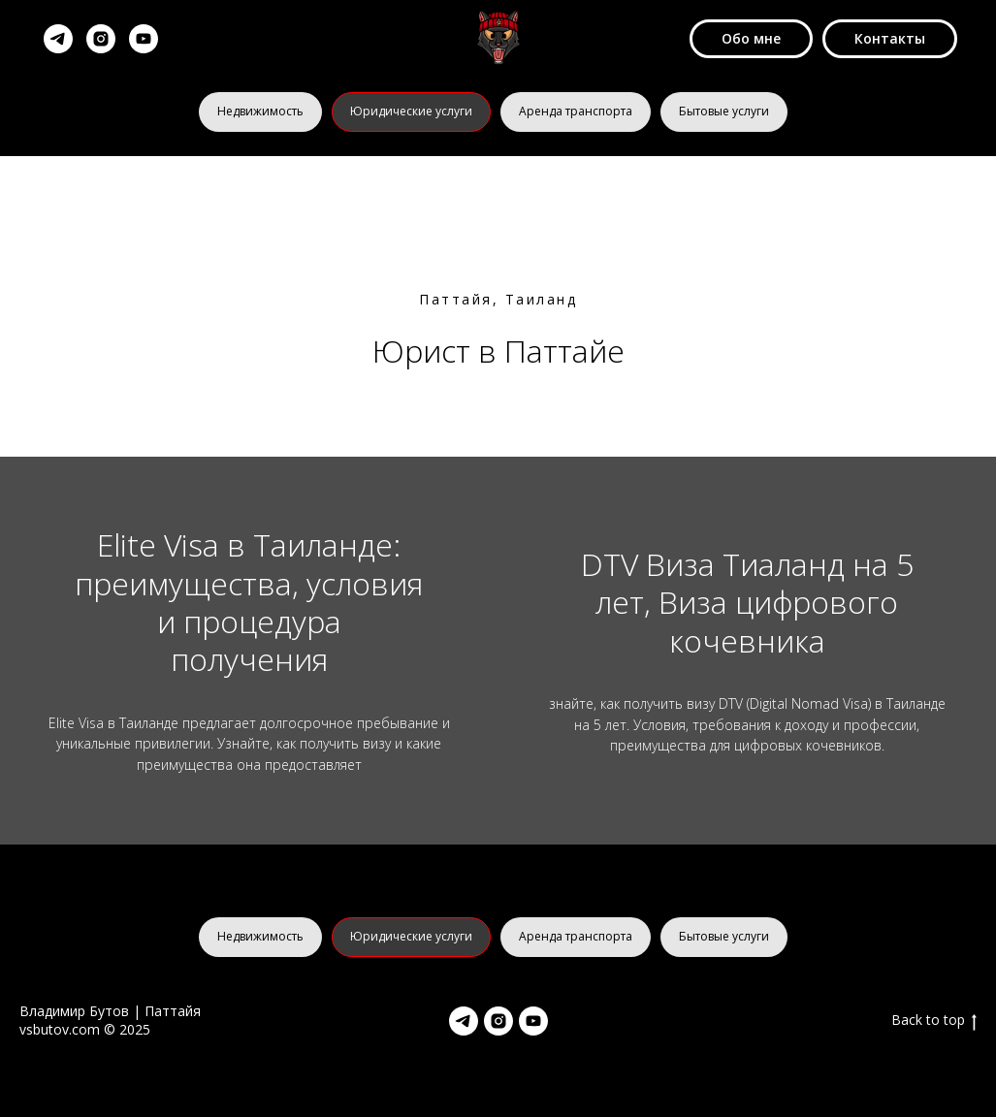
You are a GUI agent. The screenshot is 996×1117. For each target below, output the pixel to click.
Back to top (934, 1020)
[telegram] (58, 38)
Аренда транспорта (575, 111)
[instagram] (100, 38)
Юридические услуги (411, 111)
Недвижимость (260, 111)
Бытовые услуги (724, 111)
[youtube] (143, 38)
